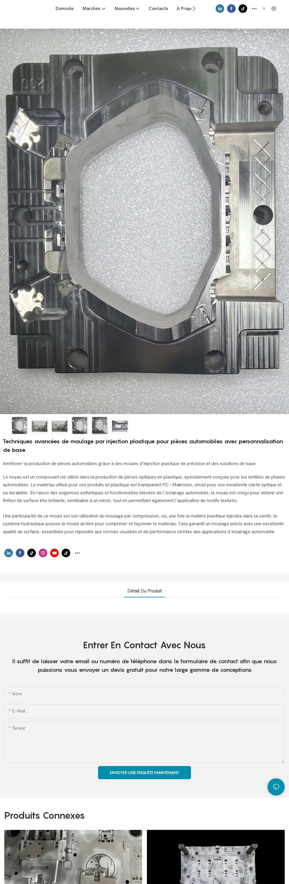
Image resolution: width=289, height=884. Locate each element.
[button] (194, 8)
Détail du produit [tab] (144, 591)
